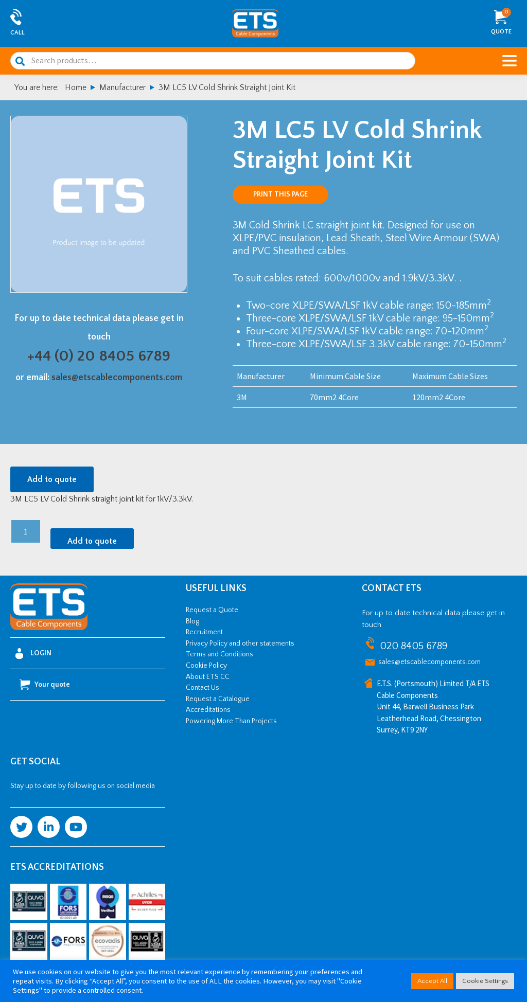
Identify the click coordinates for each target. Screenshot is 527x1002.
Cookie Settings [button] (485, 981)
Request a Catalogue (218, 699)
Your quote (45, 684)
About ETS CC (208, 677)
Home (75, 87)
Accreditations (208, 710)
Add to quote (52, 479)
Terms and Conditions (219, 654)
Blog (192, 621)
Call (17, 32)
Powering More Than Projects (231, 721)
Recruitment (204, 632)
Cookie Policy (206, 665)
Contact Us (202, 688)
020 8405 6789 (413, 646)
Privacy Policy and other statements (240, 643)
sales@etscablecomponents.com (116, 377)
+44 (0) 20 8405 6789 (98, 356)
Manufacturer (122, 87)
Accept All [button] (432, 981)
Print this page (280, 194)
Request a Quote (212, 610)
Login (33, 653)
